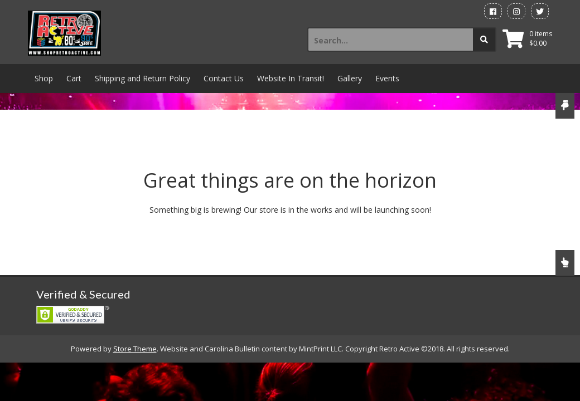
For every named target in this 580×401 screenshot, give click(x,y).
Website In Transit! (290, 78)
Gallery (349, 78)
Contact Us (224, 78)
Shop (44, 78)
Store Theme (135, 349)
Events (387, 78)
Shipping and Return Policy (142, 78)
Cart (73, 78)
